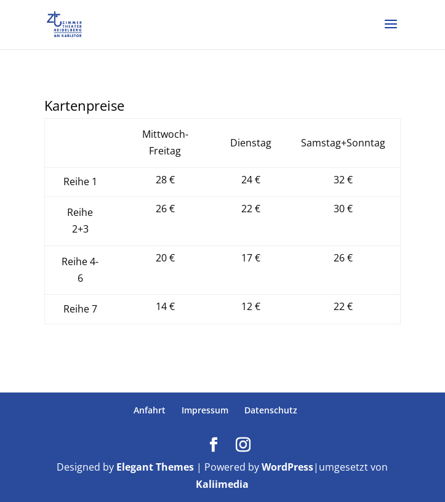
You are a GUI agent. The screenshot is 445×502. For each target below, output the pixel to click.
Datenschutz (270, 410)
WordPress (287, 467)
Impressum (205, 410)
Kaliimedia (222, 484)
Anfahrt (150, 410)
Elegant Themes (155, 467)
